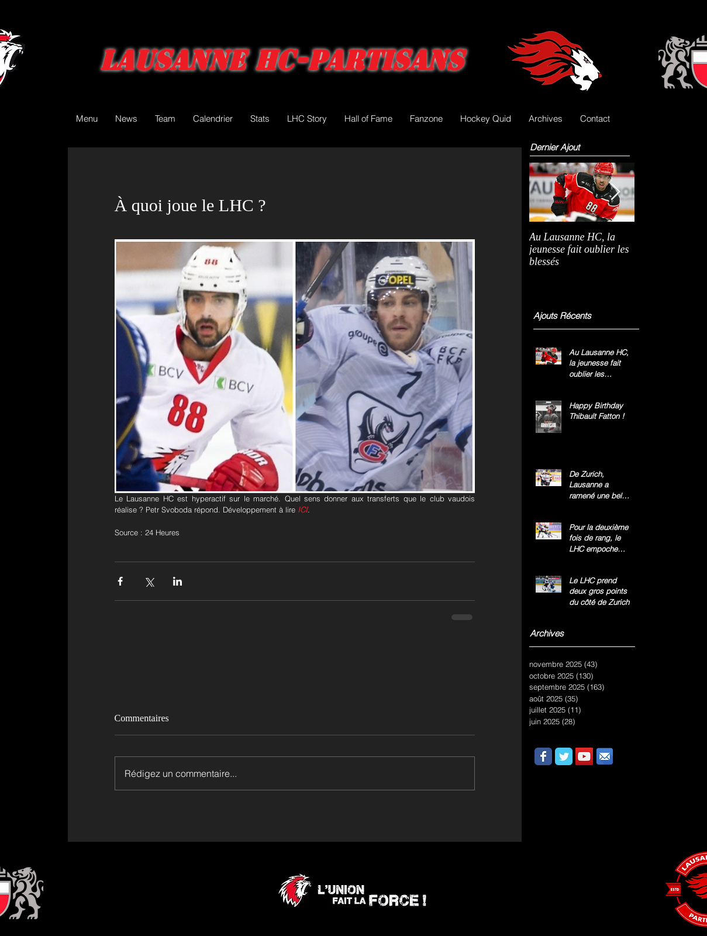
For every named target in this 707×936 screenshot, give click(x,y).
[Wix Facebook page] (543, 756)
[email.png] (604, 756)
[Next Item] (616, 192)
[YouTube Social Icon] (584, 756)
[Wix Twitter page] (564, 756)
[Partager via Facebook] (120, 581)
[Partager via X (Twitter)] (148, 581)
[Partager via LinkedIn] (177, 581)
